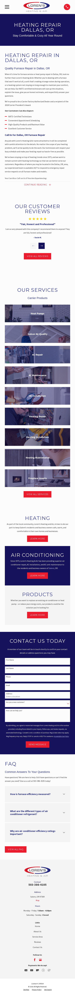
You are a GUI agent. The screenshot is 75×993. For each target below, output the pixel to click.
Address (9, 694)
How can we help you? (14, 711)
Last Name (10, 668)
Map (37, 900)
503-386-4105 (37, 885)
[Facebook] (34, 959)
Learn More (37, 539)
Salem (51, 568)
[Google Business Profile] (40, 959)
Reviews (37, 942)
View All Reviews (37, 256)
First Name (10, 660)
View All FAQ (15, 849)
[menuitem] (26, 989)
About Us (37, 931)
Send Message (37, 744)
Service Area (37, 937)
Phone (8, 677)
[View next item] (41, 246)
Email (8, 685)
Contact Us (37, 947)
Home (37, 926)
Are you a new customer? (15, 702)
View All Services (38, 494)
